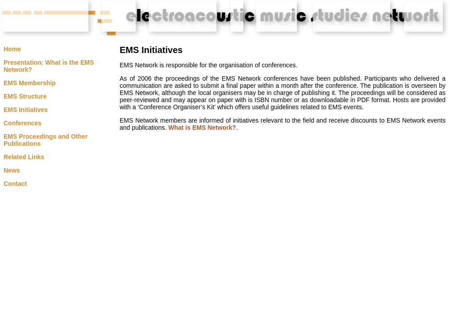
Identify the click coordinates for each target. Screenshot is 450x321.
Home (12, 49)
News (12, 170)
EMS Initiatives (26, 109)
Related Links (24, 156)
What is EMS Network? (202, 127)
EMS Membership (30, 82)
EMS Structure (25, 96)
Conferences (23, 123)
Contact (15, 183)
